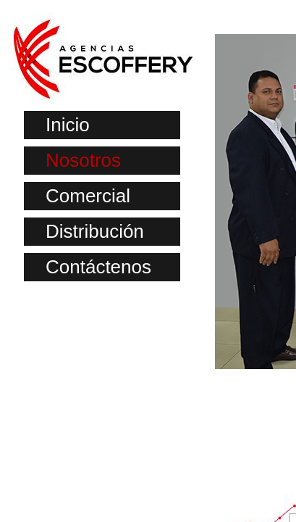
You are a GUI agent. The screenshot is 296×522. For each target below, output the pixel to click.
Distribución (95, 231)
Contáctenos (98, 267)
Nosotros (83, 160)
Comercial (88, 196)
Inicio (68, 125)
